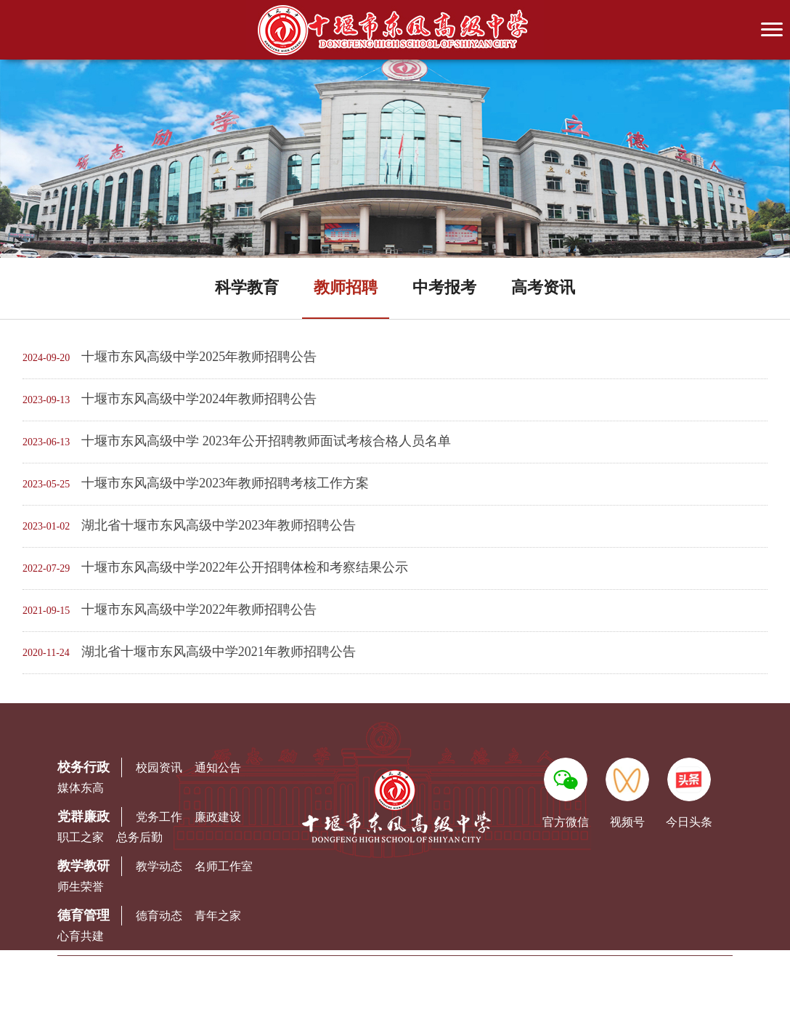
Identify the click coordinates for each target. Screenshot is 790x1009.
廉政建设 (218, 817)
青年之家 (218, 915)
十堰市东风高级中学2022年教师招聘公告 (199, 609)
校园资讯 (159, 767)
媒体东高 (80, 788)
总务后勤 (139, 837)
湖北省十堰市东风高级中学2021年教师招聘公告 (218, 651)
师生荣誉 (80, 886)
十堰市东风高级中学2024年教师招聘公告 (199, 399)
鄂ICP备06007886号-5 (530, 991)
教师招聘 (346, 287)
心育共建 (80, 936)
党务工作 (159, 817)
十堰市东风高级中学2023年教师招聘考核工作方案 (225, 483)
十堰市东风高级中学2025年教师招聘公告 (199, 356)
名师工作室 (224, 866)
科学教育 (247, 287)
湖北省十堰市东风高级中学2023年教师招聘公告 (218, 525)
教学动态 (159, 866)
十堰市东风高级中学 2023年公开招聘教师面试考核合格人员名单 (266, 441)
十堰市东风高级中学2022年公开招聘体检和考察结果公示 (244, 567)
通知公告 (218, 767)
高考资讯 (543, 287)
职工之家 (80, 837)
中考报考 (444, 287)
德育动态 (159, 915)
